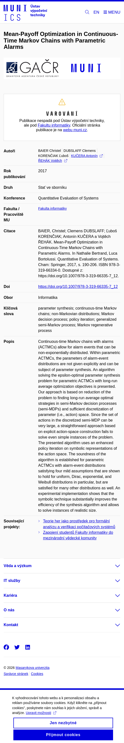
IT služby (12, 581)
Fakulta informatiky (52, 208)
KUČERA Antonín (87, 156)
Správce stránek (16, 674)
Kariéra (10, 595)
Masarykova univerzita (32, 668)
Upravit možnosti (41, 716)
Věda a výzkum (18, 566)
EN (96, 12)
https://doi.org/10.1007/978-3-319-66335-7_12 (78, 287)
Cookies (37, 674)
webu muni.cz (75, 130)
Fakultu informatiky (54, 125)
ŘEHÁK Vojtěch (52, 161)
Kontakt (11, 625)
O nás (9, 610)
